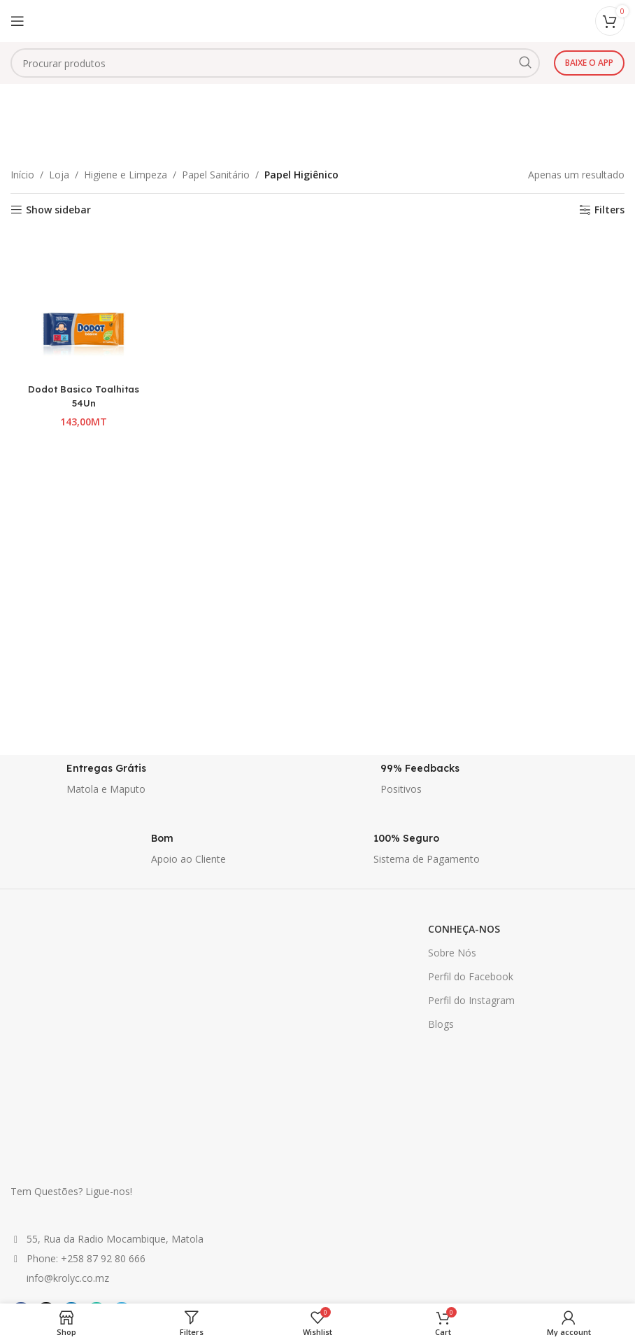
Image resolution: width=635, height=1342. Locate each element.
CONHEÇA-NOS (464, 928)
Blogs (441, 1024)
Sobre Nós (452, 952)
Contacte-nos (459, 1227)
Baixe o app (589, 63)
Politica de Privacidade (270, 1203)
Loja (59, 174)
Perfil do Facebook (470, 976)
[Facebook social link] (20, 1119)
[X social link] (46, 1119)
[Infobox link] (160, 783)
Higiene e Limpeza (125, 174)
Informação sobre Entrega (279, 1179)
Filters (609, 210)
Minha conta (457, 1179)
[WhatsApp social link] (96, 1119)
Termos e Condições (267, 1227)
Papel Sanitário (216, 174)
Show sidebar (58, 210)
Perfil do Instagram (471, 1000)
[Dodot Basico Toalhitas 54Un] (82, 302)
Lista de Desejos (467, 1203)
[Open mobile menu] (17, 21)
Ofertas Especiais (49, 1203)
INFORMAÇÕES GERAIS (273, 1155)
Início (22, 174)
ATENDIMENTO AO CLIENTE (495, 1155)
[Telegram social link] (121, 1119)
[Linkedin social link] (71, 1119)
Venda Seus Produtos (59, 1179)
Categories (312, 137)
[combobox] (275, 63)
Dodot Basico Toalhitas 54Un (82, 392)
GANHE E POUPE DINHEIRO (73, 1155)
